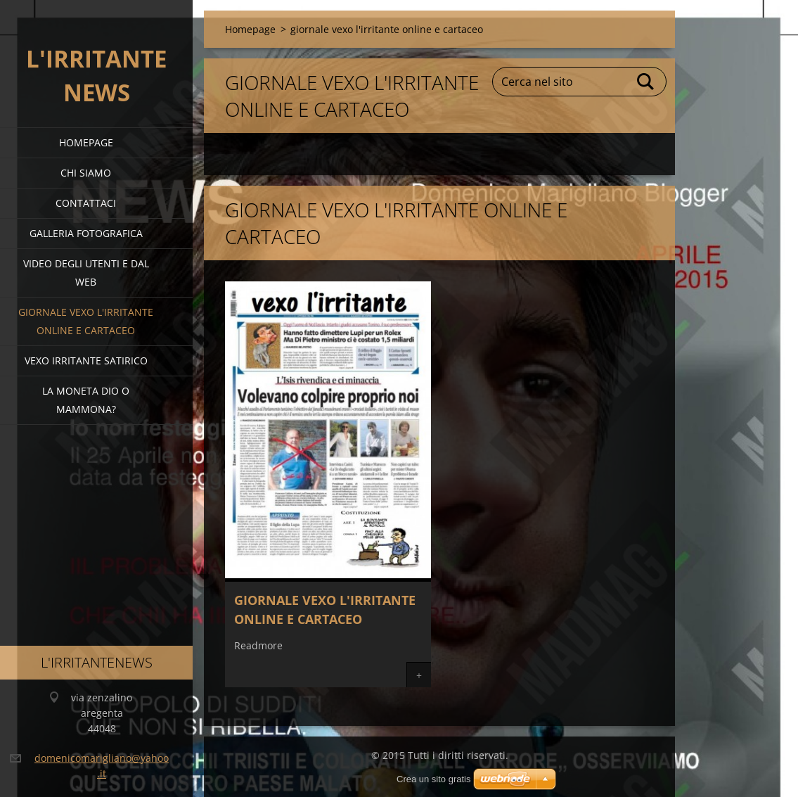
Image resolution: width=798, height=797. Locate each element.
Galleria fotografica (86, 233)
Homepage (86, 142)
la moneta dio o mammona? (85, 400)
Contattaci (86, 203)
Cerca (646, 81)
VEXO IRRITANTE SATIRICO (86, 360)
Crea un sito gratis (434, 779)
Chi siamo (85, 172)
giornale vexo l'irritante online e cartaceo (85, 321)
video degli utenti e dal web (86, 272)
